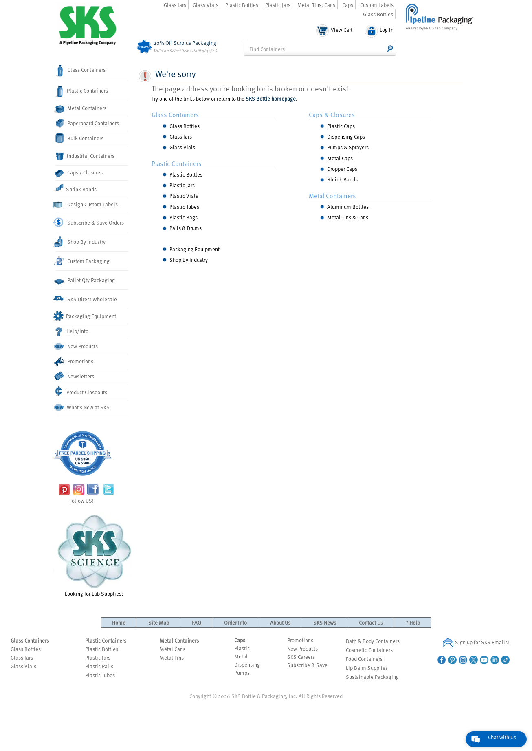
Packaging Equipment (86, 316)
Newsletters (75, 376)
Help (413, 622)
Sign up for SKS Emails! (476, 643)
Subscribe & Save (307, 665)
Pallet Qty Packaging (85, 280)
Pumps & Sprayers (348, 147)
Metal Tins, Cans (316, 5)
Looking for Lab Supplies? (94, 554)
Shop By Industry (81, 242)
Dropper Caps (342, 168)
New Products (77, 346)
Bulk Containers (80, 138)
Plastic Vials (183, 195)
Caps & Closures (332, 114)
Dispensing (247, 664)
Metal (241, 656)
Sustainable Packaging (372, 676)
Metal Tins (172, 657)
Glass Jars (175, 5)
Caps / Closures (79, 173)
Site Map (158, 622)
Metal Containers (81, 108)
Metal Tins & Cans (347, 217)
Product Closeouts (82, 391)
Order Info (235, 622)
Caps (347, 5)
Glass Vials (205, 5)
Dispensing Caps (346, 136)
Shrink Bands (76, 188)
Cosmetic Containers (369, 650)
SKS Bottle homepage (271, 98)
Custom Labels (377, 5)
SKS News (324, 622)
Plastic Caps (341, 126)
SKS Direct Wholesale (86, 299)
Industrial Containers (85, 156)
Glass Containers (81, 71)
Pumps (242, 672)
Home (118, 622)
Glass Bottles (378, 14)
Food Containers (364, 659)
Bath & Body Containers (373, 641)
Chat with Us (502, 737)
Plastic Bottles (241, 5)
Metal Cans (172, 649)
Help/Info (72, 331)
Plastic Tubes (184, 206)
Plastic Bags (183, 217)
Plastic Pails (99, 666)
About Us (280, 622)
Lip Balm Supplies (367, 667)
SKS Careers (301, 656)
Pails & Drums (185, 228)
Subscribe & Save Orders (90, 222)
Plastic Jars (277, 5)
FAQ (196, 622)
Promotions (75, 362)
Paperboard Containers (87, 123)
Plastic (242, 648)
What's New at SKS (83, 407)
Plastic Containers (82, 91)
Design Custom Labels (87, 205)
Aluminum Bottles (348, 206)
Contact (371, 622)
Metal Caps (340, 158)
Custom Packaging (83, 261)
